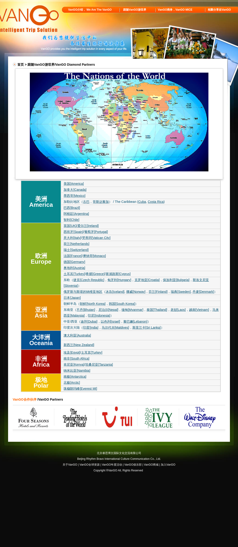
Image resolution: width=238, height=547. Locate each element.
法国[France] (73, 256)
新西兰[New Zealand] (79, 345)
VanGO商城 (151, 464)
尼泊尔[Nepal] (108, 310)
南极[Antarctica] (75, 376)
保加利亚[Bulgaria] (176, 280)
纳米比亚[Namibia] (77, 370)
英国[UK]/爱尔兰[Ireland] (81, 226)
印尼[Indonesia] (99, 315)
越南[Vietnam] (199, 310)
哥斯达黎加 (101, 202)
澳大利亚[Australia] (77, 335)
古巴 (86, 202)
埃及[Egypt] (72, 352)
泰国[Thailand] (156, 310)
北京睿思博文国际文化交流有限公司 (119, 453)
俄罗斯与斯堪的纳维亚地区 (83, 292)
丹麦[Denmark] (203, 292)
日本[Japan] (72, 298)
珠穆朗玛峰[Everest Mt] (80, 388)
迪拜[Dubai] (89, 321)
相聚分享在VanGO (219, 9)
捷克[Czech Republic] (88, 280)
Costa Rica (155, 202)
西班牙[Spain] (73, 232)
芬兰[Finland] (158, 292)
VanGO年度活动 (112, 464)
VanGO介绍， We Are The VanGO (90, 9)
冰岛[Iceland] (115, 292)
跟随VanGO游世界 (134, 9)
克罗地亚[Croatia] (147, 280)
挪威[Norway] (135, 292)
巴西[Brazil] (72, 208)
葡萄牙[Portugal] (96, 232)
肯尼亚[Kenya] (74, 364)
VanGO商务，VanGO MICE (175, 9)
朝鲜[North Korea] (92, 304)
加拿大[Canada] (75, 190)
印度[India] (90, 327)
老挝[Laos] (178, 310)
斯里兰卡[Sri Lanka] (146, 327)
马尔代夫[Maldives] (115, 327)
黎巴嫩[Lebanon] (135, 321)
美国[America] (74, 183)
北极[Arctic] (72, 382)
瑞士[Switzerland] (76, 250)
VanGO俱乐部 (133, 464)
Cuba (142, 202)
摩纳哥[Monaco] (94, 256)
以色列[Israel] (110, 321)
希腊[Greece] (95, 274)
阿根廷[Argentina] (76, 214)
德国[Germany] (74, 262)
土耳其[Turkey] (74, 274)
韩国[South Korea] (122, 304)
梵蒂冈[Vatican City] (96, 238)
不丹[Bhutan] (85, 310)
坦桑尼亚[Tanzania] (99, 364)
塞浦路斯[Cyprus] (118, 274)
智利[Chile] (71, 220)
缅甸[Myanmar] (132, 310)
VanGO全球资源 (89, 464)
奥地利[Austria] (74, 268)
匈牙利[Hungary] (119, 280)
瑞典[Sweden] (181, 292)
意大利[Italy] (72, 238)
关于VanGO (70, 464)
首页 (20, 64)
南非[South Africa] (76, 358)
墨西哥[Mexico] (74, 196)
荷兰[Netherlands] (76, 244)
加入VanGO (168, 464)
